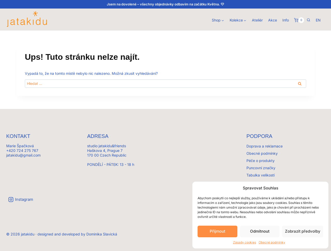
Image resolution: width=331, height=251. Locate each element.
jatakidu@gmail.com (23, 155)
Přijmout (217, 231)
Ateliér (257, 20)
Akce (272, 20)
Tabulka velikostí (260, 175)
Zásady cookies (244, 242)
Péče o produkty (260, 160)
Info (285, 20)
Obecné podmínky (272, 242)
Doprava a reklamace (264, 146)
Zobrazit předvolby (302, 231)
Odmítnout (259, 231)
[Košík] (299, 20)
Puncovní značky (260, 168)
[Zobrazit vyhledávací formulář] (308, 20)
